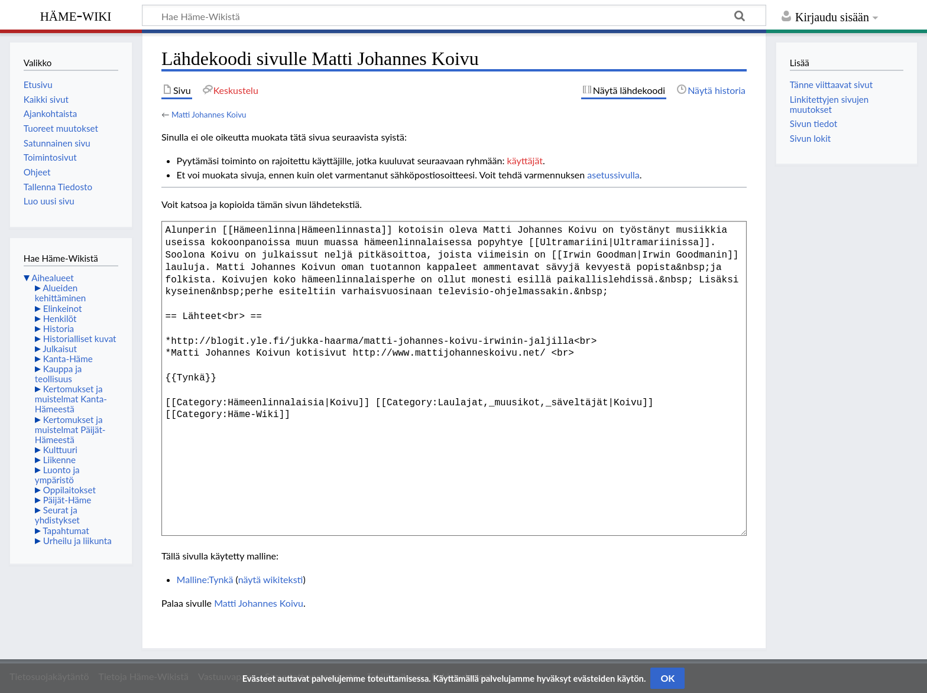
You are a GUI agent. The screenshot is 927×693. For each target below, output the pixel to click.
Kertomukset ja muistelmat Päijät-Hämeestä (70, 429)
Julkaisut (60, 348)
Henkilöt (60, 318)
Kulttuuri (60, 449)
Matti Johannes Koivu (209, 114)
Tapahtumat (66, 530)
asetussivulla (613, 174)
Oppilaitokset (69, 489)
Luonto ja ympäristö (57, 474)
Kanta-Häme (68, 358)
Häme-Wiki (76, 14)
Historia (58, 328)
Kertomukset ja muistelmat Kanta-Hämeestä (71, 398)
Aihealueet (52, 277)
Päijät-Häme (67, 499)
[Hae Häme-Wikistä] (454, 15)
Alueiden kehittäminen (60, 292)
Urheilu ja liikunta (77, 540)
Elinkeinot (62, 308)
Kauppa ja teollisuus (58, 373)
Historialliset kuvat (79, 338)
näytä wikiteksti (270, 579)
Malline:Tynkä (205, 579)
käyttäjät (525, 160)
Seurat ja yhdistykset (57, 515)
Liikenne (59, 459)
